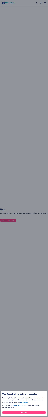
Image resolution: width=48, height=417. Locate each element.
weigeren (17, 405)
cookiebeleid (24, 402)
